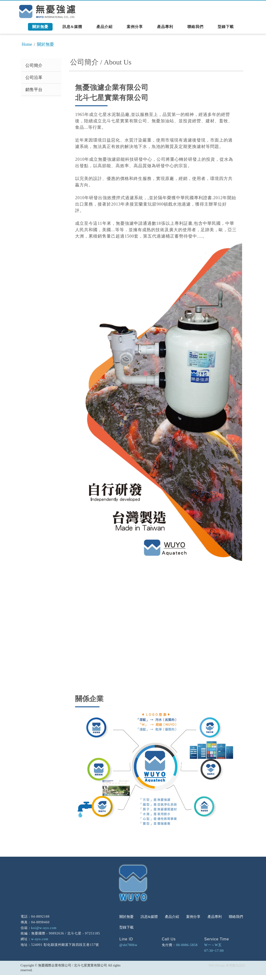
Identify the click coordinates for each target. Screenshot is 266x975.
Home (27, 44)
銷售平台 (33, 89)
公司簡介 (33, 65)
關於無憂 (45, 44)
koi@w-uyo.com (44, 928)
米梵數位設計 (236, 965)
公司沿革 (33, 77)
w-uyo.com (39, 939)
